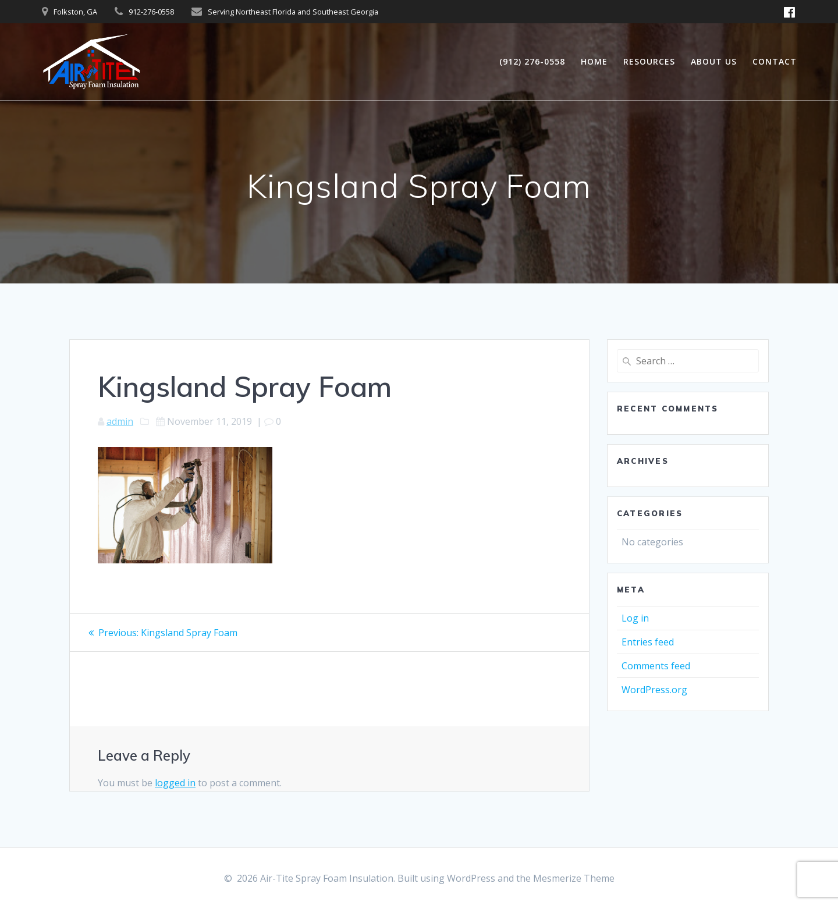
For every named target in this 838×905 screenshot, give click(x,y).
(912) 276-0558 (532, 61)
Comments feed (656, 665)
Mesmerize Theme (574, 878)
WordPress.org (654, 689)
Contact (774, 61)
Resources (649, 61)
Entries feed (648, 642)
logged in (175, 782)
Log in (635, 618)
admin (119, 421)
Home (594, 61)
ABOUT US (714, 61)
